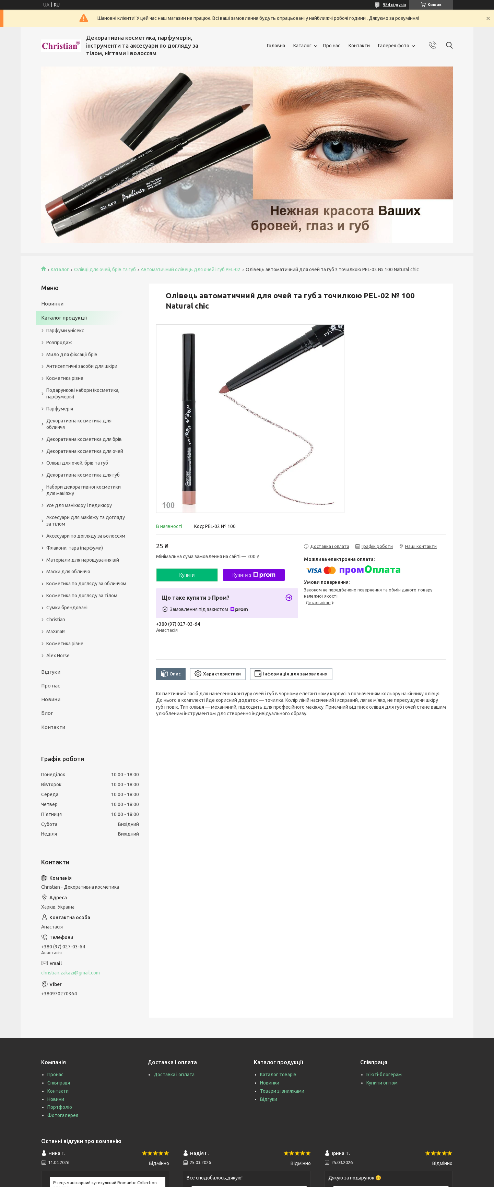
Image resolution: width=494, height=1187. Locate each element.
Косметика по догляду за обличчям (86, 583)
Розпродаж (59, 342)
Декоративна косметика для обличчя (78, 424)
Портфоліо (59, 1107)
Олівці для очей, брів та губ (105, 269)
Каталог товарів (278, 1074)
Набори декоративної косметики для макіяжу (83, 490)
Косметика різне (64, 378)
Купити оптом (382, 1083)
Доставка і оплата (174, 1074)
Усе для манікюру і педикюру (79, 505)
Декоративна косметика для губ (83, 475)
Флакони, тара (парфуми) (74, 548)
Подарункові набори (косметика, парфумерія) (82, 393)
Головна (276, 45)
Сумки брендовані (66, 607)
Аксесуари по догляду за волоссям (85, 536)
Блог (47, 713)
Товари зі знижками (282, 1091)
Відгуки (50, 672)
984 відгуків (394, 4)
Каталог (302, 45)
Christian (55, 619)
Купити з (253, 575)
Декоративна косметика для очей (84, 451)
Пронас (55, 1074)
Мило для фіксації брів (71, 354)
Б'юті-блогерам (384, 1074)
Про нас (331, 45)
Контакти (359, 45)
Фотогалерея (62, 1115)
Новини (50, 699)
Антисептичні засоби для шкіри (81, 366)
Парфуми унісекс (65, 330)
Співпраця (58, 1083)
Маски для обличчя (68, 571)
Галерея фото (393, 45)
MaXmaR (55, 631)
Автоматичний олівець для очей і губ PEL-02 (190, 269)
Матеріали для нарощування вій (82, 560)
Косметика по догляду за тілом (81, 595)
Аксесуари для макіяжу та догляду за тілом (85, 521)
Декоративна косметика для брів (84, 439)
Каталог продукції (64, 318)
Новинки (52, 304)
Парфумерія (59, 408)
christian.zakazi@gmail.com (70, 972)
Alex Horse (58, 655)
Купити (187, 575)
